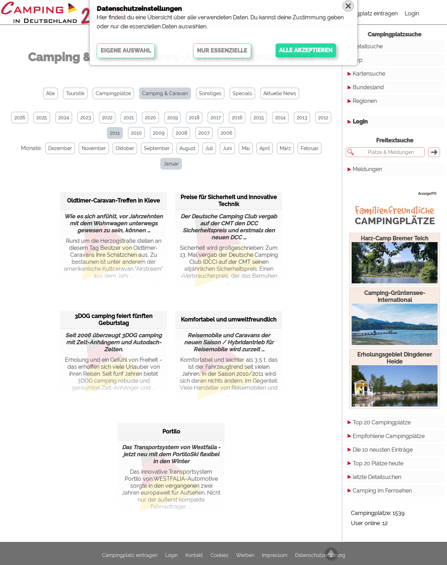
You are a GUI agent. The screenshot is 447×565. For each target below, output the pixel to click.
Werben (245, 552)
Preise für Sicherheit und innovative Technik (229, 185)
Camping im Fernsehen (382, 490)
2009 (158, 133)
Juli (206, 148)
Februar (307, 148)
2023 (85, 117)
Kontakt (194, 552)
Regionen (365, 101)
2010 (136, 133)
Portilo (171, 415)
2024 (63, 117)
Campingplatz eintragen (367, 13)
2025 (41, 117)
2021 (129, 117)
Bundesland (368, 87)
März (282, 148)
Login (412, 13)
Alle (50, 93)
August (185, 148)
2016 (237, 117)
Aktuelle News (279, 93)
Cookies (219, 552)
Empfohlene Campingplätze (389, 436)
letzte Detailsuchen (377, 477)
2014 (280, 117)
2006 (226, 133)
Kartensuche (369, 73)
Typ (357, 60)
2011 (115, 133)
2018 (194, 117)
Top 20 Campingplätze (382, 422)
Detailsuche (368, 46)
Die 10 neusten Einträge (383, 449)
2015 (259, 117)
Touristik (75, 93)
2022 (107, 117)
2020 (150, 117)
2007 (204, 133)
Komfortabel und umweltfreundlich (229, 304)
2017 (216, 117)
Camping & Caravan (165, 93)
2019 (172, 117)
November (91, 148)
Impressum (274, 552)
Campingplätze (113, 93)
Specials (242, 93)
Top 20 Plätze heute (378, 463)
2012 (323, 117)
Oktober (122, 148)
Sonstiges (210, 93)
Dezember (57, 148)
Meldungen (367, 169)
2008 (181, 133)
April (262, 148)
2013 (302, 117)
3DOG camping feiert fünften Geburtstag (114, 304)
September (154, 148)
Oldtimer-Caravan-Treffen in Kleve (113, 185)
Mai (243, 148)
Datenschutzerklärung (320, 552)
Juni (224, 148)
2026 (19, 117)
